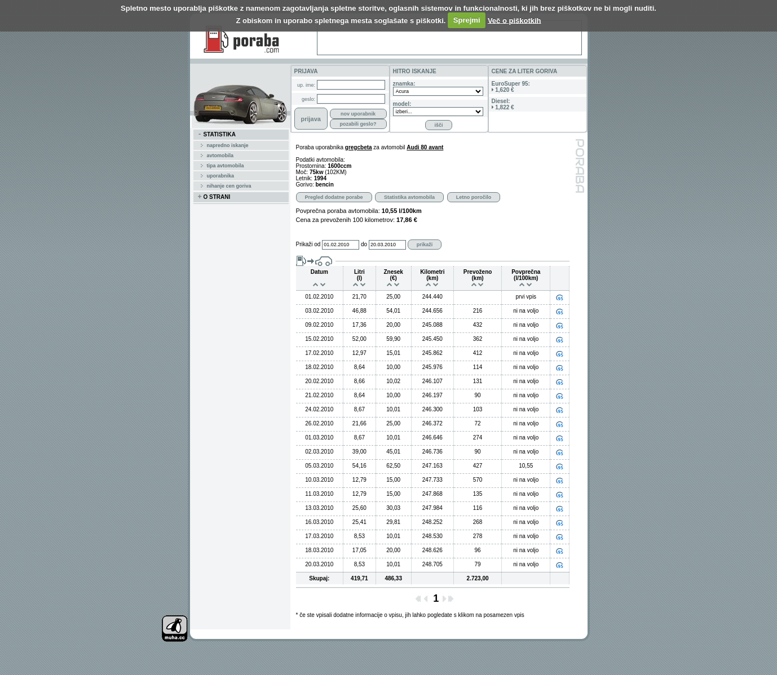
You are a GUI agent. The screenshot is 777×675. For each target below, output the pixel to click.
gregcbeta (358, 147)
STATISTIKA (217, 135)
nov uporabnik (358, 114)
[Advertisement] (449, 38)
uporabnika (221, 176)
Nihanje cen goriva (229, 186)
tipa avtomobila (225, 165)
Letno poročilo (474, 197)
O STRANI (214, 197)
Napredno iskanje (228, 145)
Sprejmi (466, 20)
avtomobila (220, 155)
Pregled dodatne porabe (334, 197)
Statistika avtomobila (409, 197)
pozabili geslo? (357, 124)
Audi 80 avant (425, 147)
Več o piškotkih (514, 20)
